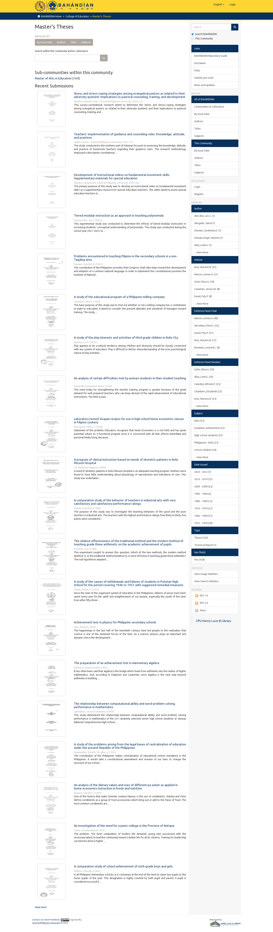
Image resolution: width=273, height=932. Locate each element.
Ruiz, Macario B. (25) (205, 398)
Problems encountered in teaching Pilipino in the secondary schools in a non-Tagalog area (125, 257)
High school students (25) (208, 435)
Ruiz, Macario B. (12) (205, 340)
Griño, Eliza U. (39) (204, 369)
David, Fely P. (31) (203, 332)
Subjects (86, 42)
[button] (219, 4)
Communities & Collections (209, 106)
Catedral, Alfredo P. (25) (207, 384)
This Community (202, 38)
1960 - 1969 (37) (203, 515)
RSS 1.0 (201, 595)
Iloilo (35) (199, 420)
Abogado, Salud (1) (204, 223)
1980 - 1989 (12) (203, 501)
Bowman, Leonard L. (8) (207, 347)
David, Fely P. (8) (203, 296)
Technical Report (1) (205, 545)
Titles (73, 42)
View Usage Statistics (206, 574)
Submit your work (204, 77)
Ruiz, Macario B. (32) (205, 267)
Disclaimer (200, 63)
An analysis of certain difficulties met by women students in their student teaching (130, 378)
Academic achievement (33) (209, 428)
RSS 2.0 (201, 603)
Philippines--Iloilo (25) (206, 442)
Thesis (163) (201, 537)
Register (199, 194)
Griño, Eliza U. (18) (204, 281)
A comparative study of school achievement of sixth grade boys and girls (123, 866)
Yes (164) (199, 559)
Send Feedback (52, 919)
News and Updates (204, 85)
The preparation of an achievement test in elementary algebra (116, 663)
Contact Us (37, 919)
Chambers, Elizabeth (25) (208, 391)
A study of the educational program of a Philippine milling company (119, 296)
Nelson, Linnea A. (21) (206, 274)
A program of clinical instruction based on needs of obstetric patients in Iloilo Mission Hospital (126, 461)
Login (197, 186)
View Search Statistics (206, 581)
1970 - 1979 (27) (203, 508)
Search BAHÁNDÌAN (204, 34)
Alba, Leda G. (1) (203, 245)
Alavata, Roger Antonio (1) (208, 237)
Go (103, 58)
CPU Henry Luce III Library (213, 620)
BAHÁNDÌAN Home (51, 16)
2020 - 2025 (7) (202, 471)
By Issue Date (44, 42)
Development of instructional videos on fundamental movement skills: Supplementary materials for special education (122, 176)
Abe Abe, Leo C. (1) (204, 215)
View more (41, 907)
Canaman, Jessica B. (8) (207, 289)
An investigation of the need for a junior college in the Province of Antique (124, 825)
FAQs (197, 70)
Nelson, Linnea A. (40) (206, 318)
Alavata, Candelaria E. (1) (207, 230)
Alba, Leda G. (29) (203, 376)
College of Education (76, 16)
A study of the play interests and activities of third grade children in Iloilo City (126, 337)
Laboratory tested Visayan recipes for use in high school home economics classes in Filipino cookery (129, 420)
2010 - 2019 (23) (203, 479)
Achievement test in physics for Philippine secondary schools (115, 622)
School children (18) (205, 450)
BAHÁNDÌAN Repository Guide (210, 55)
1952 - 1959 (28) (203, 523)
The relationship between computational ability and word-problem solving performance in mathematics (124, 705)
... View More (201, 252)
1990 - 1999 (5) (202, 493)
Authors (61, 42)
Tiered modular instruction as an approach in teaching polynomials (119, 215)
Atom (200, 610)
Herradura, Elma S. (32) (206, 325)
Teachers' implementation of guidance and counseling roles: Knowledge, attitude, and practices (129, 135)
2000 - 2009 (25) (203, 486)
